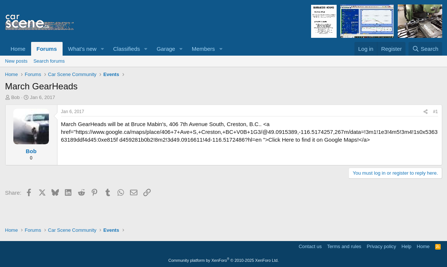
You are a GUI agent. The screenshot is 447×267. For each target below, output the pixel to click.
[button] (102, 49)
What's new (82, 49)
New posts (16, 61)
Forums (47, 49)
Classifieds (126, 49)
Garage (166, 49)
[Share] (425, 112)
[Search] (425, 49)
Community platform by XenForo (224, 260)
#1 (435, 111)
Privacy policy (381, 246)
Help (406, 246)
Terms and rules (344, 246)
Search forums (49, 61)
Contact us (309, 246)
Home (18, 49)
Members (203, 49)
